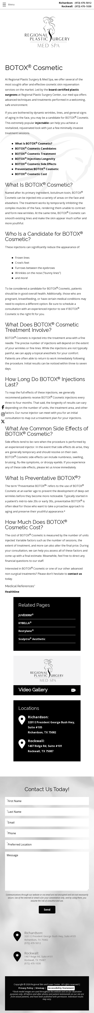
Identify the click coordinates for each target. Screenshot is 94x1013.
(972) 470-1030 (76, 6)
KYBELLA (25, 623)
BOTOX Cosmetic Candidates (35, 148)
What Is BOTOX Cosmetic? (33, 143)
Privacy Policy (25, 988)
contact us (75, 574)
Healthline (12, 592)
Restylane (26, 631)
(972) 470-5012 (75, 3)
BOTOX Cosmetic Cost (31, 174)
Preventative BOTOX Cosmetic (37, 169)
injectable (42, 123)
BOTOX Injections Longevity (35, 159)
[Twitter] (3, 422)
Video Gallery (47, 690)
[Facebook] (3, 408)
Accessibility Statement (61, 988)
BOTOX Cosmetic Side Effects (36, 164)
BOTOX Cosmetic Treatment (36, 154)
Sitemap (39, 988)
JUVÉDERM (26, 615)
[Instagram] (3, 415)
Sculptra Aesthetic (31, 639)
